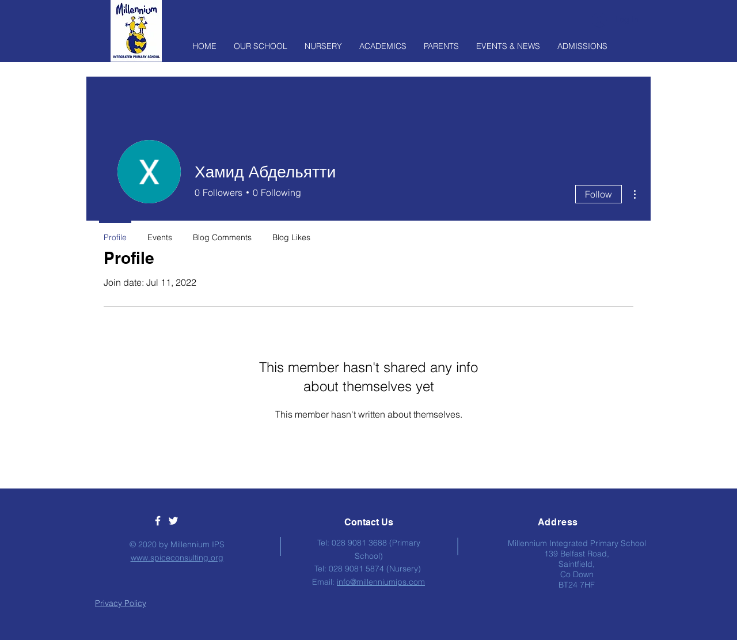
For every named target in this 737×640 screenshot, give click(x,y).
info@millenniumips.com (381, 582)
